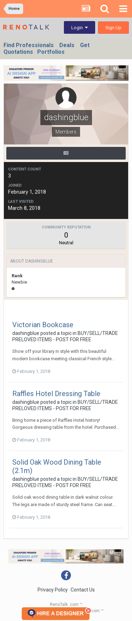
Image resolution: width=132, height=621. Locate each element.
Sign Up (113, 27)
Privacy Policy (53, 590)
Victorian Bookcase (42, 325)
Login (79, 27)
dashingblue (25, 333)
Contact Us (83, 590)
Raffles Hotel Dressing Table (56, 393)
